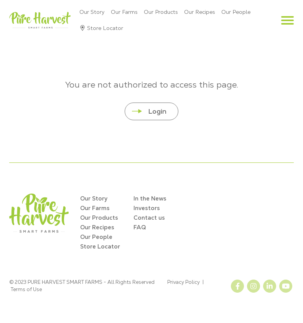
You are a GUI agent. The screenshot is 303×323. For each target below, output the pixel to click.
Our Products (161, 11)
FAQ (139, 227)
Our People (235, 11)
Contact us (149, 217)
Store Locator (105, 28)
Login (157, 111)
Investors (146, 208)
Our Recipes (199, 11)
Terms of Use (26, 289)
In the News (149, 198)
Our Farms (124, 11)
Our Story (92, 11)
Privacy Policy (183, 282)
